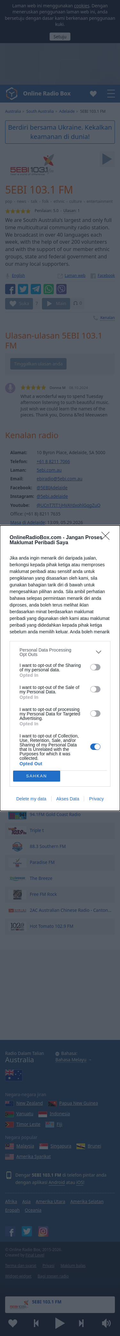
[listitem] (60, 652)
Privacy (96, 798)
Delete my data (31, 798)
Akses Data (67, 798)
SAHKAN (36, 776)
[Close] (107, 538)
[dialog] (60, 668)
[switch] (95, 667)
